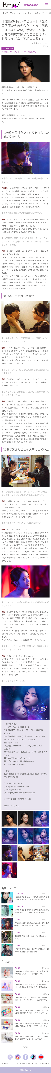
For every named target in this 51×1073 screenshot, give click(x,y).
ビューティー (28, 13)
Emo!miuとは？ (7, 1063)
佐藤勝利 (32, 51)
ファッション (15, 13)
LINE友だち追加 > (31, 4)
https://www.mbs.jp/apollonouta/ (21, 792)
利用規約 (35, 1063)
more (25, 1047)
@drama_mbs (16, 789)
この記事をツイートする (40, 43)
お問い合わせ (44, 1063)
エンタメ (17, 919)
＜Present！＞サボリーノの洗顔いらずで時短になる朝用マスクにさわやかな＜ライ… (31, 1011)
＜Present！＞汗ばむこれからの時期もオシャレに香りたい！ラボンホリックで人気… (31, 985)
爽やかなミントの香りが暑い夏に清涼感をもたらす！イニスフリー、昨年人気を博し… (31, 911)
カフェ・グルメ (41, 13)
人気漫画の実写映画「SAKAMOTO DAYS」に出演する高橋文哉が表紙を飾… (31, 950)
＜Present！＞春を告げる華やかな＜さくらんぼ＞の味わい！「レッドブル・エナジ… (31, 1024)
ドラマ (25, 51)
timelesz (5, 51)
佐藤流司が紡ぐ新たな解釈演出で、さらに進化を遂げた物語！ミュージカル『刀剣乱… (31, 924)
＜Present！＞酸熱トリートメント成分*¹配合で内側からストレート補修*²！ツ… (31, 972)
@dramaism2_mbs (14, 783)
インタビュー (8, 48)
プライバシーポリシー (22, 1063)
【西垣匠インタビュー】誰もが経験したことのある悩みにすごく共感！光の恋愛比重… (31, 898)
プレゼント (18, 968)
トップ (5, 13)
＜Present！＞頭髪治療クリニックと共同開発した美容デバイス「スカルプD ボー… (31, 1037)
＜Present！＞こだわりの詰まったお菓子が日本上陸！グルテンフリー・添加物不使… (31, 998)
